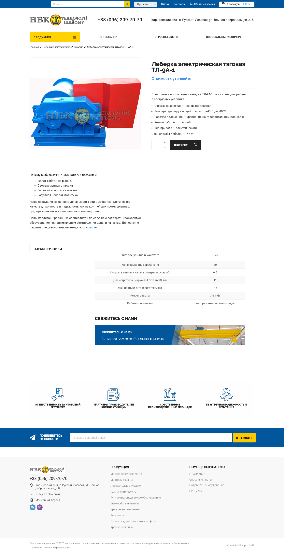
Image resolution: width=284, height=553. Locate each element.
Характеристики (48, 249)
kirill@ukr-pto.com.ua (151, 338)
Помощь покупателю (207, 467)
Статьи (165, 4)
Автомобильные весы (124, 503)
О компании (108, 37)
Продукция (42, 37)
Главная (34, 47)
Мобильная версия (48, 500)
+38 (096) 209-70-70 (120, 19)
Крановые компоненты (125, 509)
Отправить (244, 437)
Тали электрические (123, 491)
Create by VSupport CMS (240, 545)
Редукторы (117, 515)
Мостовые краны (121, 479)
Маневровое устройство (126, 473)
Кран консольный (122, 527)
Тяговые (78, 47)
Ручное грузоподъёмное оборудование (135, 497)
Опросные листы (166, 37)
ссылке (91, 227)
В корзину (181, 145)
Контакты (179, 4)
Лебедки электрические (56, 47)
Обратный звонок (202, 4)
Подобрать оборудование (224, 37)
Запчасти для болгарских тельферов (134, 521)
